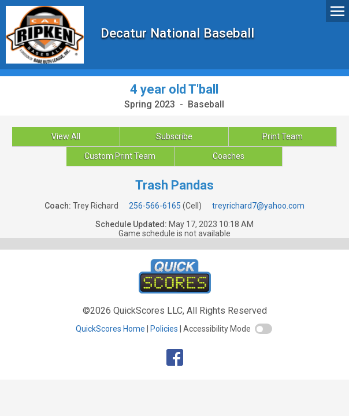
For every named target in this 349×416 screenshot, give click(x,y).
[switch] (263, 329)
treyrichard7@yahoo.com (258, 205)
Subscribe (174, 136)
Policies (164, 328)
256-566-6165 (155, 205)
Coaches (228, 156)
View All (65, 136)
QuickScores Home (110, 328)
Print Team (282, 136)
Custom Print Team (119, 156)
